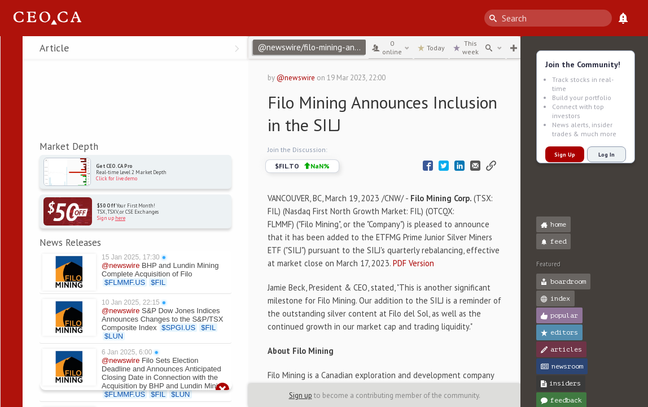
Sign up (300, 395)
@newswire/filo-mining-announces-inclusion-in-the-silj (311, 47)
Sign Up (564, 154)
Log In (606, 154)
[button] (11, 49)
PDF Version (413, 263)
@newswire (296, 78)
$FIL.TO (302, 166)
